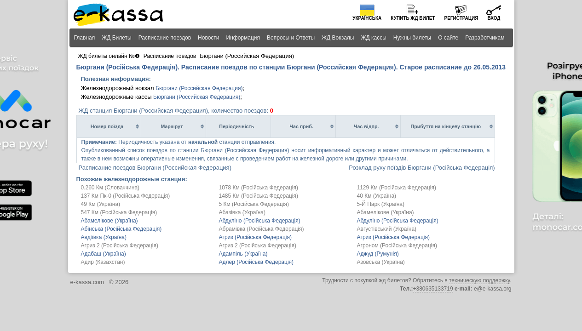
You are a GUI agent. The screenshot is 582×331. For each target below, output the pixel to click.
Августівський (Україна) (387, 229)
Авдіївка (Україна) (104, 237)
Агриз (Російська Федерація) (255, 237)
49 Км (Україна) (101, 204)
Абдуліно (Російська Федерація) (259, 220)
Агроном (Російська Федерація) (397, 245)
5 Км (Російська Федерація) (254, 204)
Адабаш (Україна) (103, 254)
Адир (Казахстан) (103, 262)
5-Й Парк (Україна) (381, 204)
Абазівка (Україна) (242, 212)
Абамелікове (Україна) (385, 212)
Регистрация (461, 18)
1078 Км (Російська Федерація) (258, 187)
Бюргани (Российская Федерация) (199, 88)
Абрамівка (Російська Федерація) (261, 229)
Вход (493, 18)
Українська (366, 18)
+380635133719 (433, 288)
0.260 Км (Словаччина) (110, 187)
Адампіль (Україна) (243, 254)
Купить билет (413, 18)
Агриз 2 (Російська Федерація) (119, 245)
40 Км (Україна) (377, 196)
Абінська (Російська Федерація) (121, 229)
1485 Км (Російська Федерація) (258, 196)
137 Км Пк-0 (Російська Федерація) (125, 196)
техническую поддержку (479, 280)
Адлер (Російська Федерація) (256, 262)
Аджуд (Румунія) (378, 254)
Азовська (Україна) (381, 262)
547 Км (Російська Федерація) (119, 212)
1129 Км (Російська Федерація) (396, 187)
